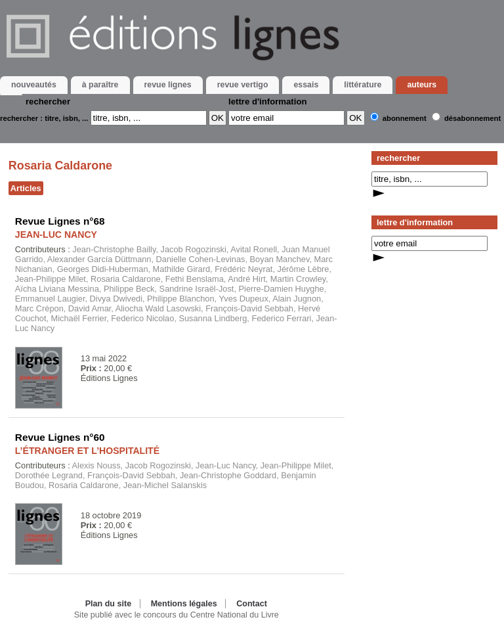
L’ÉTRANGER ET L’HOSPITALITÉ (87, 450)
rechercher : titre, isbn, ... (44, 118)
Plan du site (108, 603)
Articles (25, 188)
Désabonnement (472, 118)
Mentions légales (184, 603)
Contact (251, 603)
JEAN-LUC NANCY (56, 234)
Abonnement (405, 118)
